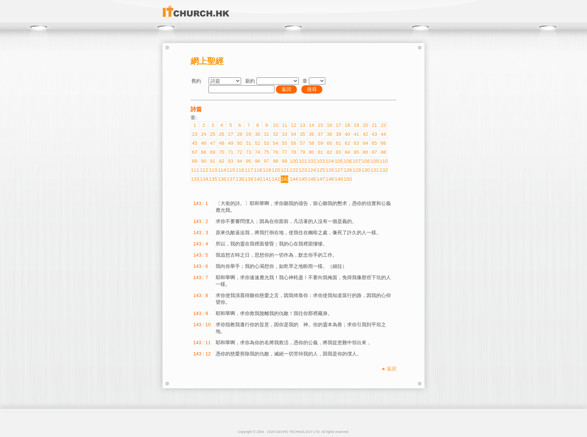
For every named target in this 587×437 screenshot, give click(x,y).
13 (302, 125)
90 (203, 161)
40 (347, 134)
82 (329, 152)
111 (194, 170)
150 (347, 179)
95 (248, 161)
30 (257, 134)
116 (239, 170)
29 (248, 134)
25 (212, 134)
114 (221, 170)
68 (203, 152)
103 (320, 161)
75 (266, 152)
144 (293, 179)
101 (302, 161)
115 (230, 170)
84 (347, 152)
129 (356, 170)
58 (311, 143)
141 (266, 179)
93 (230, 161)
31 (266, 134)
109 (374, 161)
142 (275, 179)
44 (383, 134)
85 (356, 152)
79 (302, 152)
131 (374, 170)
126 (329, 170)
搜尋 (312, 89)
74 (257, 152)
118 (257, 170)
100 (293, 161)
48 (221, 143)
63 (356, 143)
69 (212, 152)
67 (194, 152)
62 (347, 143)
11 (284, 125)
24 (203, 134)
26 (221, 134)
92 (221, 161)
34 (293, 134)
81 (320, 152)
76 (275, 152)
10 (275, 125)
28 (239, 134)
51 (248, 143)
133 (194, 179)
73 (248, 152)
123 (302, 170)
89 (194, 161)
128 (347, 170)
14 (311, 125)
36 (311, 134)
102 (311, 161)
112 (203, 170)
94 (239, 161)
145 (302, 179)
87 (374, 152)
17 (338, 125)
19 (356, 125)
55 (284, 143)
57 (302, 143)
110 (383, 161)
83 (338, 152)
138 (239, 179)
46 (203, 143)
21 (374, 125)
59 (320, 143)
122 (293, 170)
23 (194, 134)
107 (356, 161)
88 (383, 152)
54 (275, 143)
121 (284, 170)
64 (365, 143)
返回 (286, 89)
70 (221, 152)
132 (383, 170)
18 (347, 125)
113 (212, 170)
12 (293, 125)
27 (230, 134)
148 (329, 179)
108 (365, 161)
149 (338, 179)
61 (338, 143)
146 (311, 179)
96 (257, 161)
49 (230, 143)
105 (338, 161)
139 (248, 179)
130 (365, 170)
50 (239, 143)
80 (311, 152)
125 (320, 170)
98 (275, 161)
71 (230, 152)
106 (347, 161)
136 (221, 179)
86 (365, 152)
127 (338, 170)
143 (284, 179)
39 (338, 134)
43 (374, 134)
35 (302, 134)
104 (329, 161)
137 (230, 179)
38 (329, 134)
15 (320, 125)
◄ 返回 (388, 369)
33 (284, 134)
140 (257, 179)
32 (275, 134)
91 (212, 161)
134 (203, 179)
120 (275, 170)
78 (293, 152)
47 (212, 143)
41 (356, 134)
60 (329, 143)
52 (257, 143)
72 (239, 152)
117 (248, 170)
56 (293, 143)
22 (383, 125)
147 (320, 179)
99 (284, 161)
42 (365, 134)
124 (311, 170)
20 (365, 125)
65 (374, 143)
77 (284, 152)
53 (266, 143)
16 (329, 125)
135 (212, 179)
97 (266, 161)
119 (266, 170)
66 (383, 143)
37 (320, 134)
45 (194, 143)
